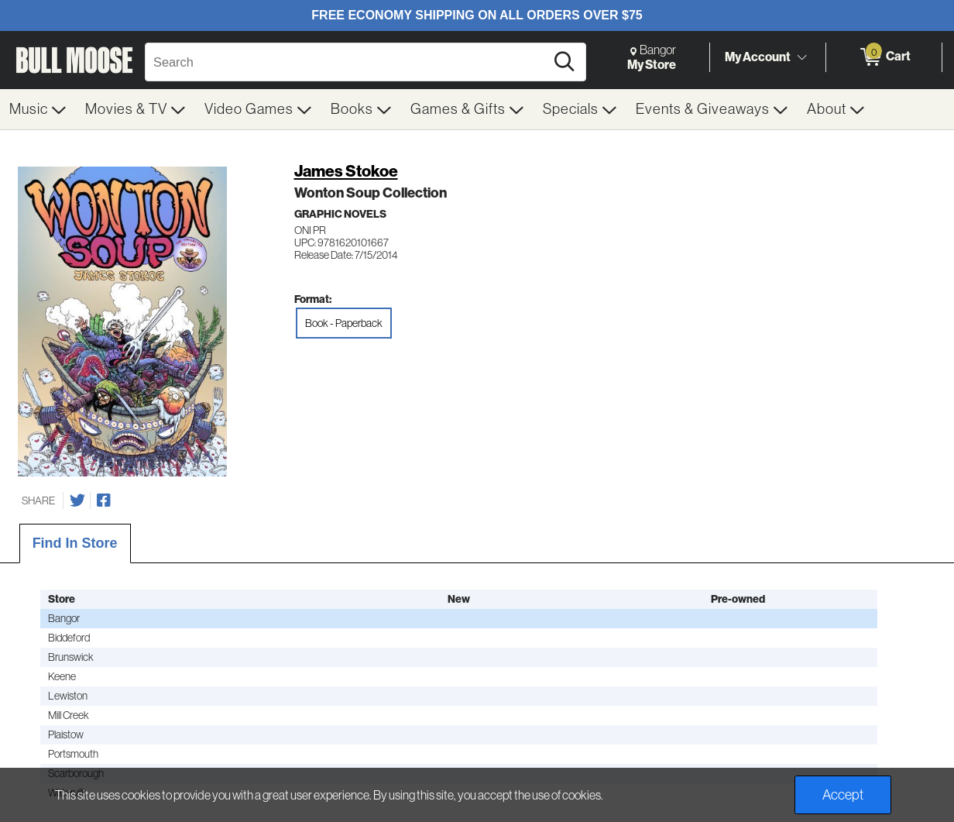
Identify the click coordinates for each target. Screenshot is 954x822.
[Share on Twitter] (77, 500)
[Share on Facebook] (104, 500)
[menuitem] (38, 109)
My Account (758, 56)
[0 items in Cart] (884, 57)
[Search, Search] (347, 62)
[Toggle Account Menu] (801, 58)
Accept (842, 795)
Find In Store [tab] (75, 543)
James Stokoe (346, 170)
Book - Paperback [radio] (344, 323)
